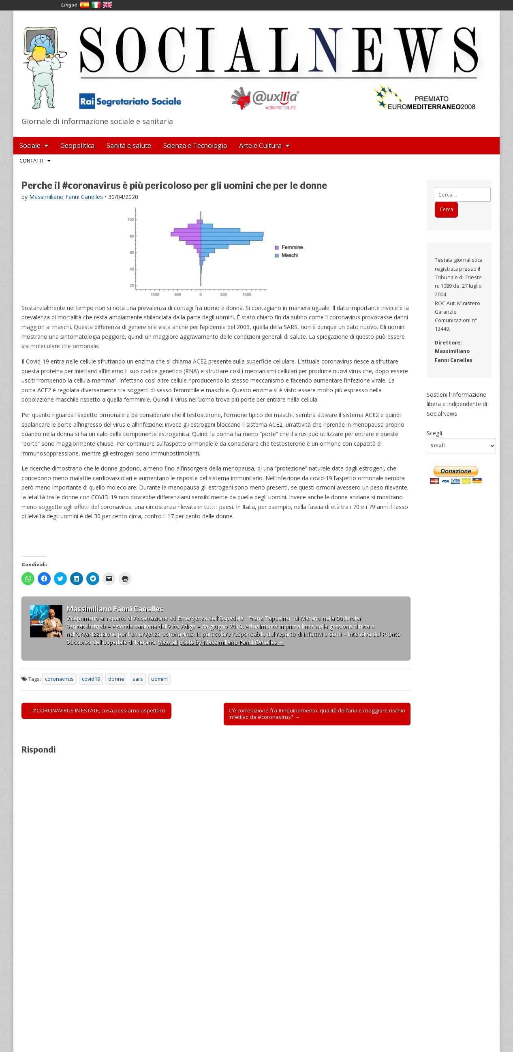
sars (138, 679)
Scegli (434, 433)
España (85, 5)
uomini (159, 679)
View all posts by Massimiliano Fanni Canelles (221, 642)
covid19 (91, 679)
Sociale (30, 145)
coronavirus (59, 679)
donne (116, 679)
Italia (96, 5)
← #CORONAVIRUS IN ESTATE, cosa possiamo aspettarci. (96, 710)
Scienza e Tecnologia (195, 145)
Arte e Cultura (260, 145)
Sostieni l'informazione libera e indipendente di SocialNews (457, 404)
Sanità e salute (129, 145)
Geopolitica (77, 145)
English (107, 5)
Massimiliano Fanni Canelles (66, 197)
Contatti (31, 160)
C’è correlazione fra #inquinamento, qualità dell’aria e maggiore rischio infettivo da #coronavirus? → (317, 714)
